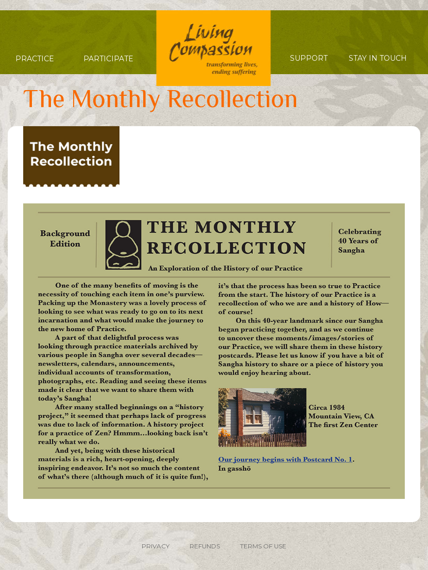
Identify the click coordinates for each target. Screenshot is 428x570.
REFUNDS (205, 546)
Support (309, 58)
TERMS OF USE (263, 546)
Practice (34, 58)
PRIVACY (155, 546)
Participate (108, 58)
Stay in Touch (378, 58)
